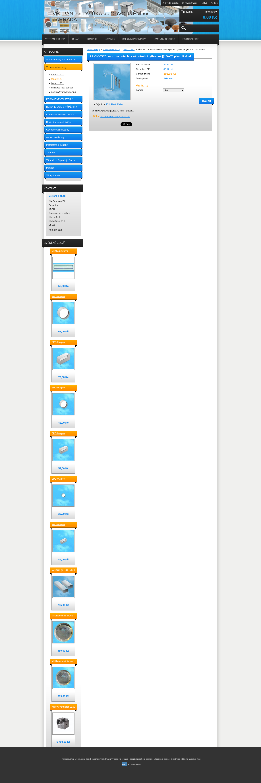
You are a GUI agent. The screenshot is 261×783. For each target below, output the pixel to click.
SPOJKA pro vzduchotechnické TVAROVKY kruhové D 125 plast (62, 388)
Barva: (139, 90)
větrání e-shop (93, 49)
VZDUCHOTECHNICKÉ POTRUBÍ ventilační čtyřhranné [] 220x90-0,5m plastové (63, 570)
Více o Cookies (134, 764)
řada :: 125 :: (128, 49)
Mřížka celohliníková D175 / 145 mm (62, 661)
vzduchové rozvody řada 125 (115, 116)
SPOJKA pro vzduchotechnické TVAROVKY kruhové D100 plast (62, 479)
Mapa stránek (191, 3)
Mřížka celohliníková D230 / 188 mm (62, 616)
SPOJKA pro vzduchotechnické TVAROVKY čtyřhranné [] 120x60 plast (62, 524)
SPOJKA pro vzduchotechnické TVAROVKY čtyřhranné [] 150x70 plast (62, 433)
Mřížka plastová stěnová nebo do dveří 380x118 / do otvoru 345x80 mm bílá (63, 251)
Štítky (95, 116)
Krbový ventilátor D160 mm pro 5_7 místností (63, 707)
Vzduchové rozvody (111, 49)
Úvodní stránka (171, 3)
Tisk (216, 3)
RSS (205, 3)
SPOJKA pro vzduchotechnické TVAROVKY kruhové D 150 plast (62, 296)
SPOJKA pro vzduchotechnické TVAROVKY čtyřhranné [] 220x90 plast (62, 342)
